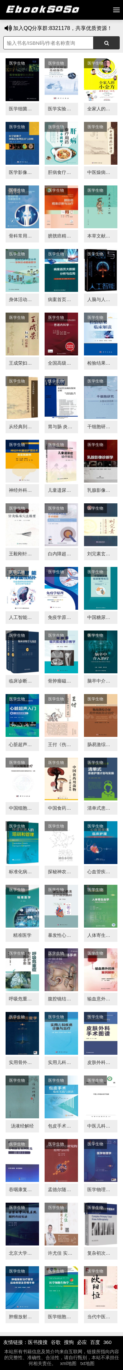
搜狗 (69, 1342)
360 (107, 1342)
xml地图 (68, 1363)
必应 (82, 1342)
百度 (95, 1342)
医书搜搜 (38, 1342)
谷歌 (56, 1342)
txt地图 (87, 1363)
